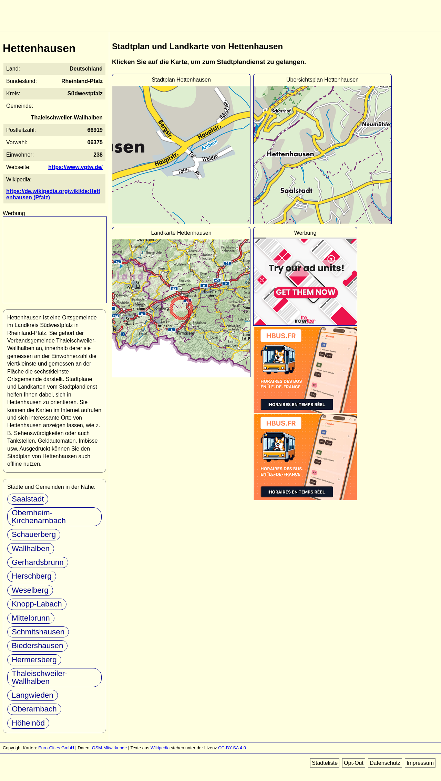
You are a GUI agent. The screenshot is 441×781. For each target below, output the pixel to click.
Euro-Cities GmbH (56, 747)
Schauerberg (34, 534)
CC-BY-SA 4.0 (232, 747)
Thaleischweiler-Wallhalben (40, 677)
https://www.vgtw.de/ (75, 167)
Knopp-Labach (37, 604)
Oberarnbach (34, 709)
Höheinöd (28, 723)
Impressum (420, 763)
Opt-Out (353, 763)
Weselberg (30, 590)
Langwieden (32, 695)
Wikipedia (160, 747)
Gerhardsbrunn (38, 562)
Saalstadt (28, 499)
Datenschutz (385, 763)
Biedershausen (37, 645)
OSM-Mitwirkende (109, 747)
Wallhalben (31, 548)
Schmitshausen (38, 631)
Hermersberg (34, 659)
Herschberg (32, 576)
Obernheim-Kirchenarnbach (39, 516)
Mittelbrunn (31, 618)
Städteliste (325, 763)
